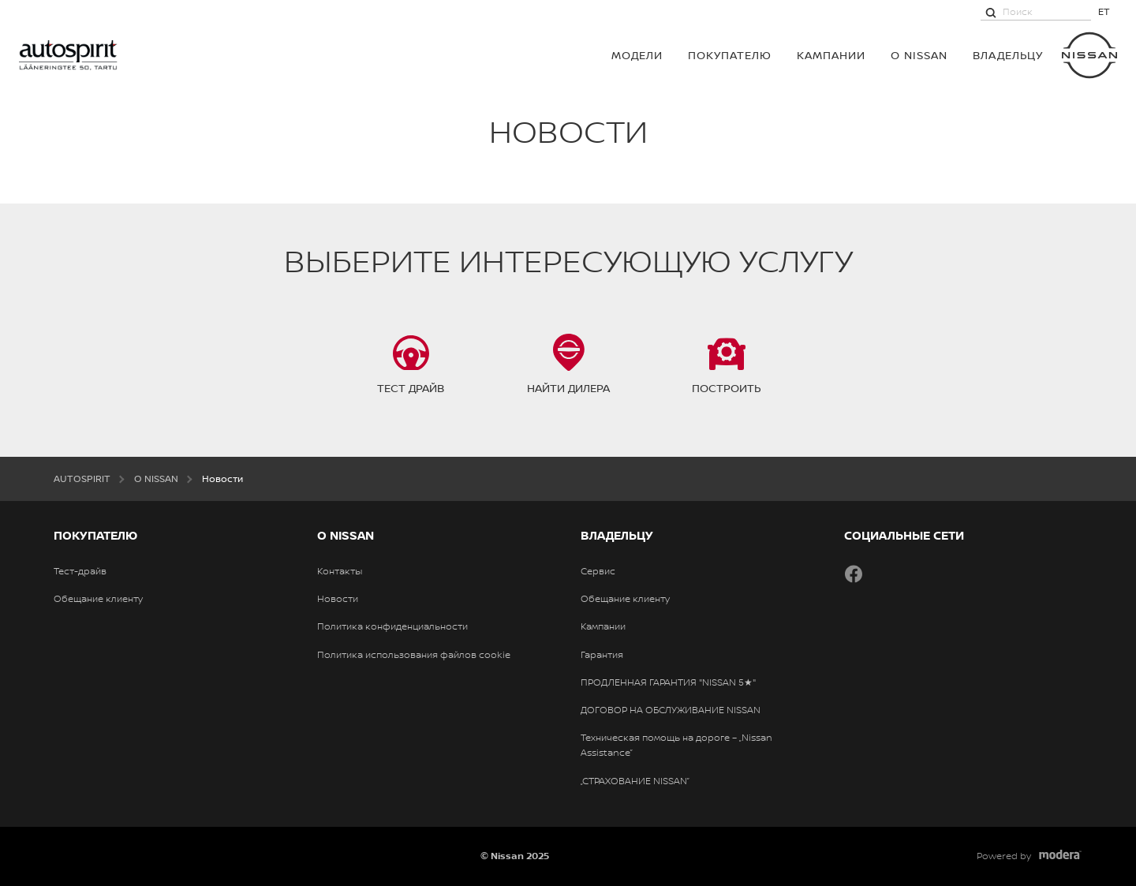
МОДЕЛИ (637, 54)
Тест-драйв (80, 571)
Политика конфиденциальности (392, 626)
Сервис (598, 571)
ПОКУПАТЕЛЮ (730, 54)
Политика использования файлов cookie (413, 655)
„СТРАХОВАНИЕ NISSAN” (635, 781)
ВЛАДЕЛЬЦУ (1008, 54)
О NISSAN (919, 54)
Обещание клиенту (98, 599)
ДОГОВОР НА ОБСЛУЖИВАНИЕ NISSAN (670, 710)
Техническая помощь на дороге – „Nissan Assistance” (676, 745)
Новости (337, 599)
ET (1104, 11)
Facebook (853, 573)
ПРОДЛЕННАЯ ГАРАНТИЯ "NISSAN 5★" (668, 682)
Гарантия (602, 655)
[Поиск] (991, 12)
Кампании (831, 54)
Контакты (339, 571)
